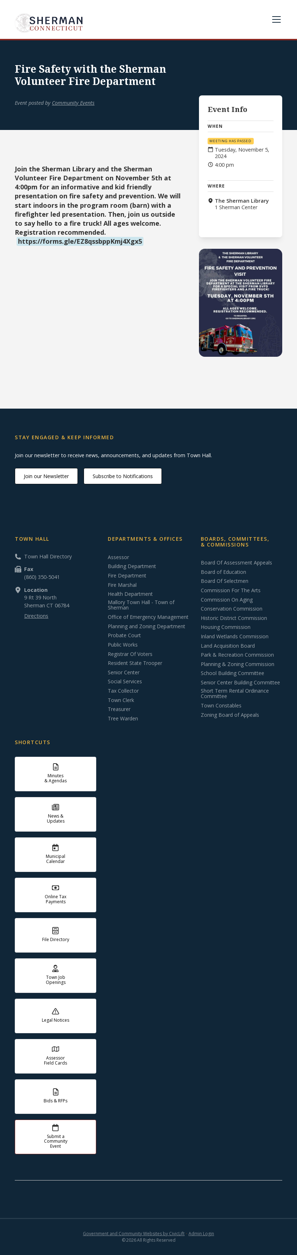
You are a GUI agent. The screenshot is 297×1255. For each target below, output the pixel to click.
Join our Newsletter (46, 476)
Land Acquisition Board (228, 646)
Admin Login (201, 1234)
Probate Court (124, 635)
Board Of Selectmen (224, 581)
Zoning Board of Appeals (230, 715)
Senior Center (123, 672)
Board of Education (223, 572)
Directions (36, 615)
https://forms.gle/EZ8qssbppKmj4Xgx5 (80, 241)
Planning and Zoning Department (146, 626)
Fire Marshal (122, 585)
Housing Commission (226, 627)
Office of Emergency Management (148, 617)
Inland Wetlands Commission (235, 636)
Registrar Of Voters (130, 654)
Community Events (73, 102)
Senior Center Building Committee (240, 682)
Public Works (123, 645)
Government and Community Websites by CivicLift (134, 1234)
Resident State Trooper (135, 663)
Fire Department (127, 576)
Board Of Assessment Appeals (236, 563)
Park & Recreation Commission (237, 655)
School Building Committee (232, 673)
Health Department (130, 594)
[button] (275, 19)
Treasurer (119, 709)
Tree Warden (123, 718)
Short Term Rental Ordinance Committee (235, 694)
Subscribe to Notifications (123, 476)
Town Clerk (121, 700)
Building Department (132, 566)
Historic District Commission (234, 618)
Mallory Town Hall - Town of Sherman (141, 605)
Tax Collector (123, 691)
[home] (49, 22)
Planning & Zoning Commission (237, 664)
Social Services (125, 681)
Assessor (118, 557)
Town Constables (221, 706)
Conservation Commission (231, 609)
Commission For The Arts (231, 590)
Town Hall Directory (48, 556)
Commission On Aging (227, 600)
